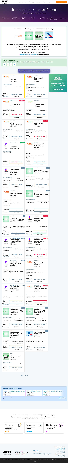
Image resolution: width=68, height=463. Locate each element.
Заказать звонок (61, 2)
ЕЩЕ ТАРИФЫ (24, 375)
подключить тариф (16, 94)
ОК (34, 461)
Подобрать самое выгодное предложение (34, 71)
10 (7, 64)
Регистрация (35, 450)
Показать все (62, 397)
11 (11, 64)
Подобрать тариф (58, 89)
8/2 (4, 64)
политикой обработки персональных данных (56, 459)
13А (14, 64)
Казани (44, 13)
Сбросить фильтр (53, 19)
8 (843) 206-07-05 (22, 452)
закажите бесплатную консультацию (28, 54)
